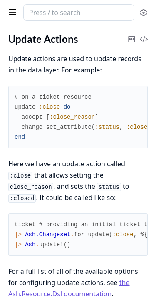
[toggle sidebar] (11, 11)
